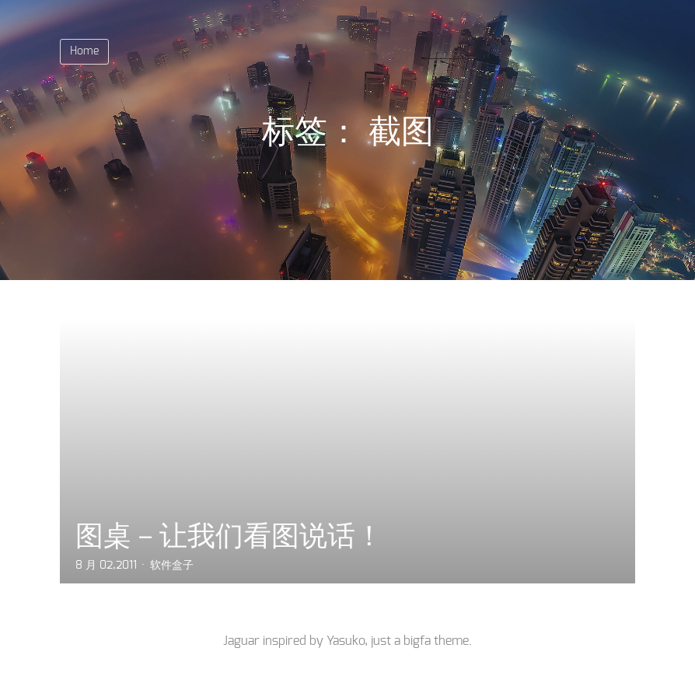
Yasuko (346, 641)
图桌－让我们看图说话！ (229, 536)
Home (84, 51)
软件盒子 (172, 565)
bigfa (417, 641)
